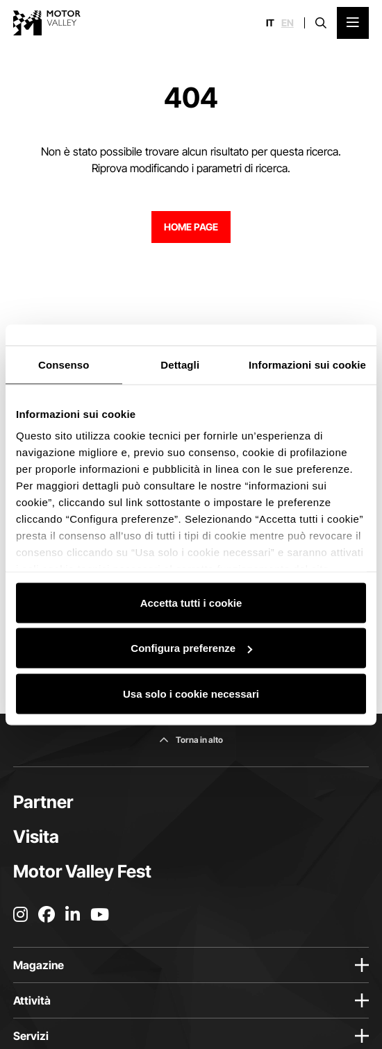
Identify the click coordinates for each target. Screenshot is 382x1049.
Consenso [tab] (63, 364)
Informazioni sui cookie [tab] (307, 364)
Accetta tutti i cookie (191, 602)
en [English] (287, 22)
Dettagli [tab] (179, 364)
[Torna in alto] (191, 740)
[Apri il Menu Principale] (353, 23)
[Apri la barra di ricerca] (320, 23)
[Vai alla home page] (47, 22)
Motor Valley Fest (82, 871)
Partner (43, 801)
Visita (36, 836)
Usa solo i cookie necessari (191, 693)
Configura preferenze (191, 648)
